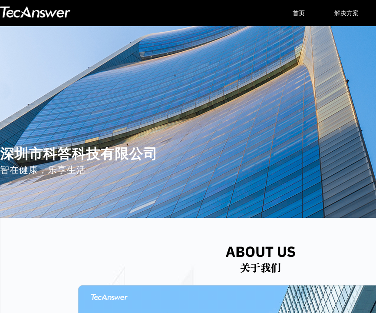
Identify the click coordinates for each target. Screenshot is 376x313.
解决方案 (346, 13)
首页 (299, 13)
